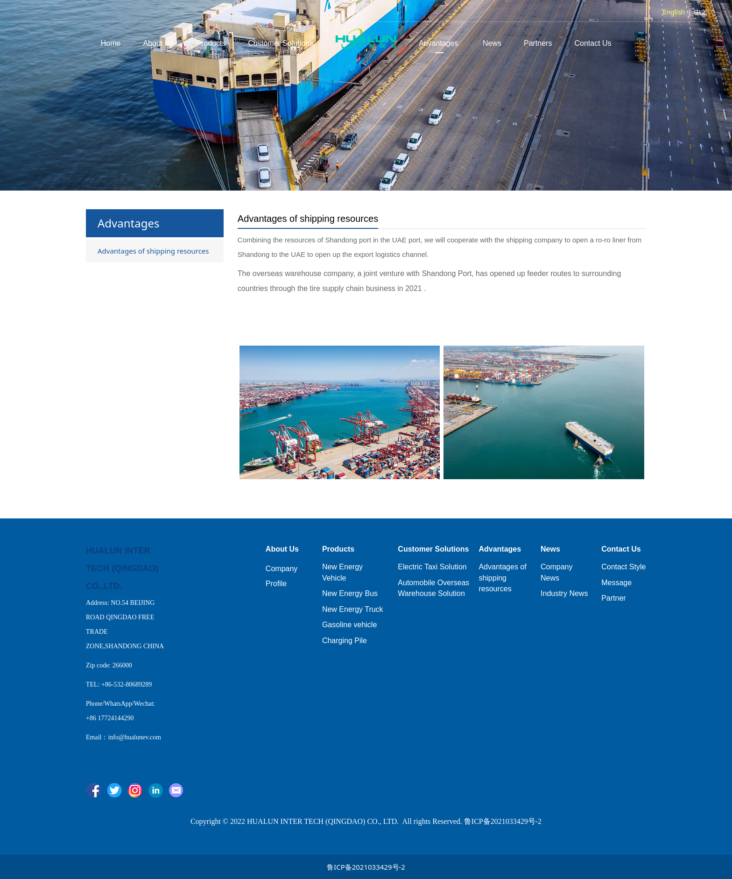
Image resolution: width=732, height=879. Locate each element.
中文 (700, 11)
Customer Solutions (280, 43)
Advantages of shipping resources (153, 250)
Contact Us (592, 43)
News (492, 43)
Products (210, 43)
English (674, 11)
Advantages (439, 43)
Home (111, 43)
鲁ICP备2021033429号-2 (366, 867)
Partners (538, 43)
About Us (158, 43)
